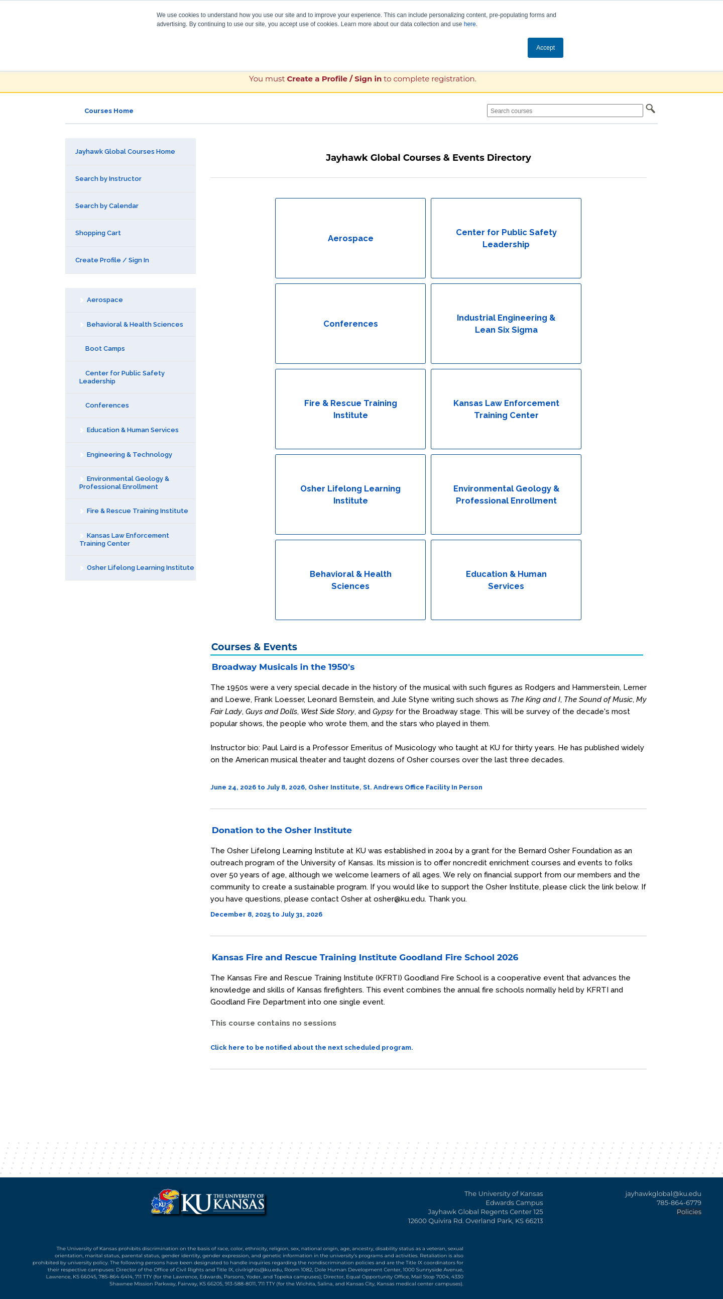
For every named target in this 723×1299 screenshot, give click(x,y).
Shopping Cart (98, 233)
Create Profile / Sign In (112, 260)
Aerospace (101, 300)
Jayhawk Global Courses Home (125, 151)
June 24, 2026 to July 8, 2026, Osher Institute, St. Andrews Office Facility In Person (346, 787)
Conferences (104, 405)
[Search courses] (565, 110)
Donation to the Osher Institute (282, 830)
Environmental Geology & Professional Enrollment (124, 482)
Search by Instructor (108, 178)
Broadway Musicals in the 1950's (283, 667)
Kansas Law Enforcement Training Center (124, 539)
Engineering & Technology (125, 454)
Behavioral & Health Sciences (131, 324)
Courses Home (109, 111)
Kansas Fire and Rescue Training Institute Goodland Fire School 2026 (365, 957)
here (470, 24)
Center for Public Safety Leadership (122, 377)
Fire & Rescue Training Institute (133, 511)
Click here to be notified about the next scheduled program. (311, 1047)
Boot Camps (102, 348)
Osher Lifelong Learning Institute (136, 567)
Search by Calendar (107, 206)
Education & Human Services (129, 430)
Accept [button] (545, 47)
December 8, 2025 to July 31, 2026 (266, 914)
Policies (689, 1212)
